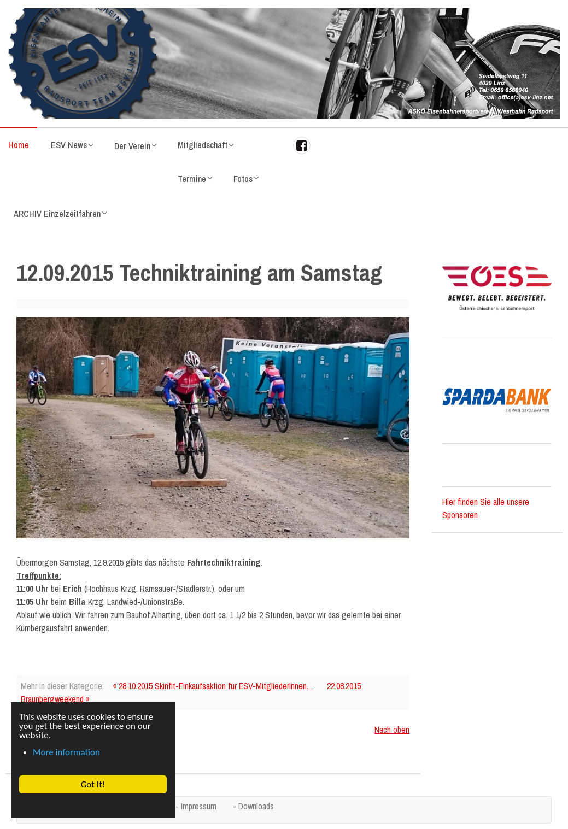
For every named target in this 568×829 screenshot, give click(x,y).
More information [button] (66, 752)
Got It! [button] (92, 784)
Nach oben (391, 730)
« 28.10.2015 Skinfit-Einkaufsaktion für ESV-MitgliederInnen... (212, 686)
